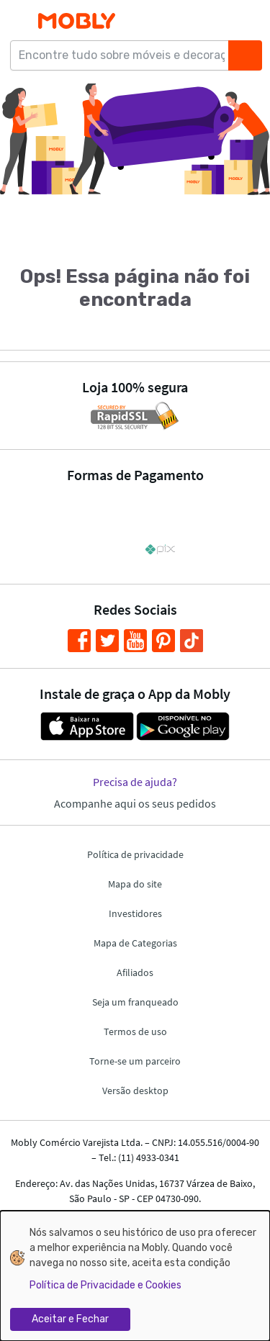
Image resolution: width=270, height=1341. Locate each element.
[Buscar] (244, 55)
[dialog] (135, 1276)
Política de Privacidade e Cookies (105, 1285)
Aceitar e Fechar (70, 1319)
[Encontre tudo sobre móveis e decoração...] (124, 55)
